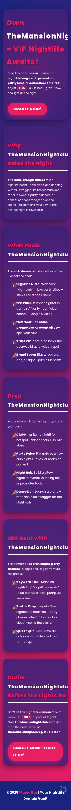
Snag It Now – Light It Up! (34, 751)
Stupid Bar (28, 792)
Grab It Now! (27, 109)
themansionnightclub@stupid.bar (34, 732)
